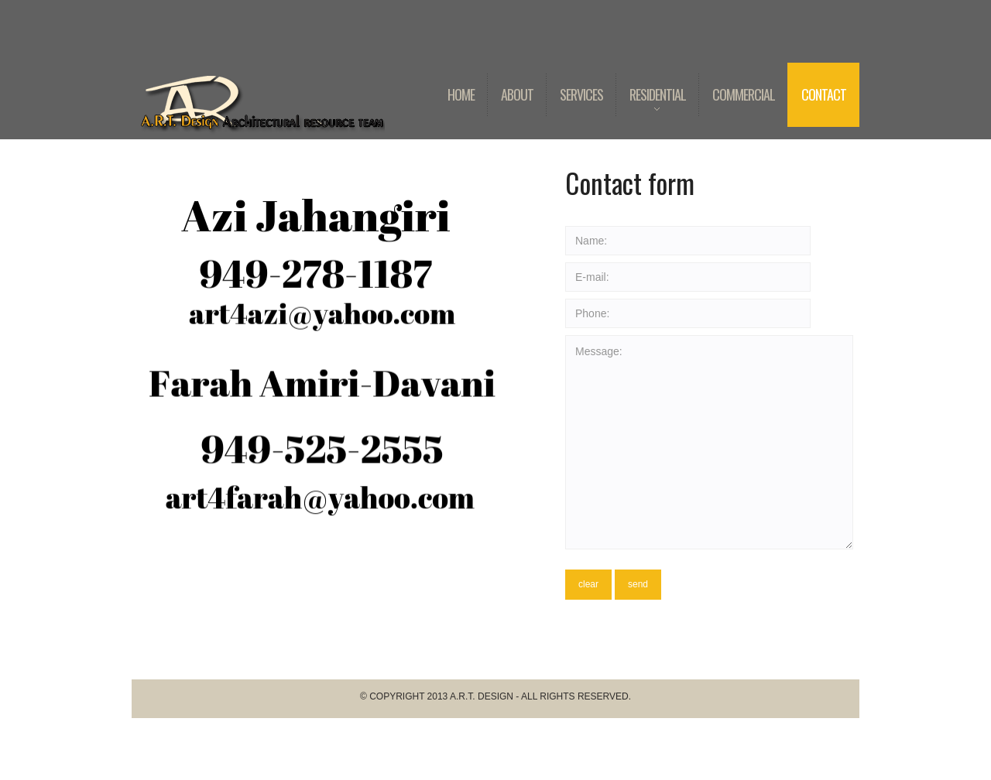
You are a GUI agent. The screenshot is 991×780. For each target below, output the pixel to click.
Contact (823, 94)
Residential (651, 105)
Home (461, 94)
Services (581, 94)
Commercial (743, 94)
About (517, 94)
